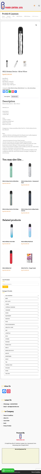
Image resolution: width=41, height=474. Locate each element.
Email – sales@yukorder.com (11, 406)
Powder (7, 341)
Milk (6, 336)
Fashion (7, 318)
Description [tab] (7, 96)
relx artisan (32, 88)
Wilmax (7, 367)
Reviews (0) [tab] (14, 96)
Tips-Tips (7, 373)
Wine (6, 370)
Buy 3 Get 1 (8, 301)
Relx (14, 16)
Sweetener (8, 356)
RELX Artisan (27, 16)
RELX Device (19, 16)
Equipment (8, 315)
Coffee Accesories (10, 307)
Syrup (6, 359)
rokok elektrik (6, 89)
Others (7, 339)
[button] (36, 25)
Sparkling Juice (9, 350)
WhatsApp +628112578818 (10, 404)
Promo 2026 (8, 344)
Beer (6, 298)
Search (5, 286)
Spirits (7, 353)
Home (3, 16)
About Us (5, 418)
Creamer (7, 310)
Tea (6, 362)
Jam (6, 330)
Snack (7, 347)
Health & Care (9, 327)
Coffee (7, 304)
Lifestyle (9, 16)
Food (6, 321)
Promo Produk (7, 426)
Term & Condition (8, 415)
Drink (6, 313)
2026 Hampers (8, 295)
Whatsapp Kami (8, 470)
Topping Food (8, 365)
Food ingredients (10, 324)
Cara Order (6, 420)
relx (28, 88)
